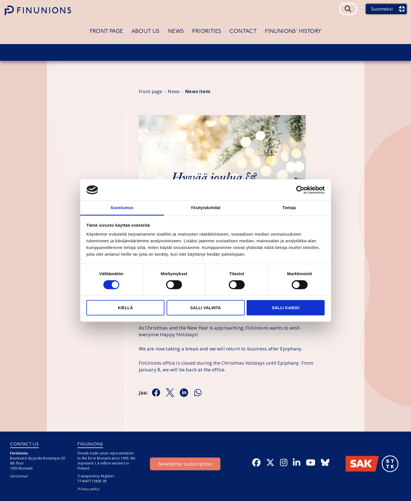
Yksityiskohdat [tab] (205, 207)
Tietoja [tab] (289, 207)
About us (146, 31)
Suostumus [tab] (121, 207)
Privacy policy (88, 489)
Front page (106, 31)
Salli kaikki (285, 307)
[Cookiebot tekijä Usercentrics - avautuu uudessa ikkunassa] (300, 190)
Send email (19, 476)
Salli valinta (205, 307)
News (176, 31)
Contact (243, 31)
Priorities (206, 31)
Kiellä (125, 307)
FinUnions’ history (293, 31)
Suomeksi (382, 9)
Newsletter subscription (185, 464)
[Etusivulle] (37, 10)
